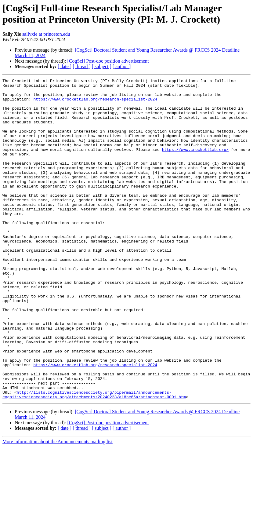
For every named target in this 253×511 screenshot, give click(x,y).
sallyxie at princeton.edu (46, 34)
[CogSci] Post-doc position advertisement (108, 61)
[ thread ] (82, 66)
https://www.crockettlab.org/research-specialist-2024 (95, 103)
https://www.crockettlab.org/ (195, 164)
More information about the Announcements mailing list (57, 505)
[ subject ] (101, 66)
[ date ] (64, 66)
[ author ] (122, 66)
